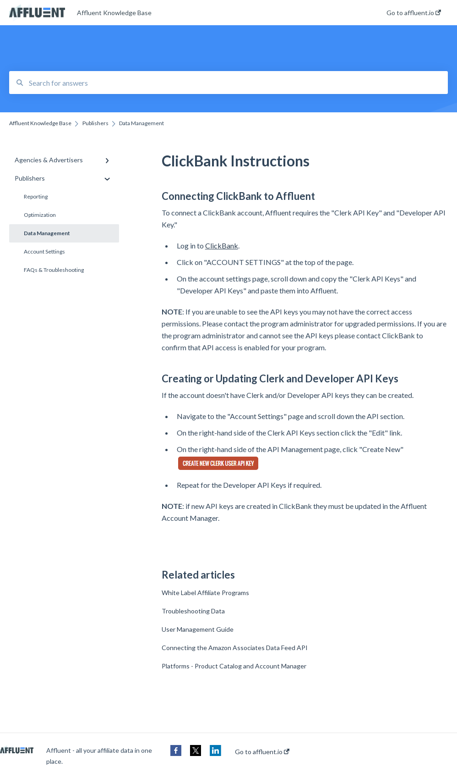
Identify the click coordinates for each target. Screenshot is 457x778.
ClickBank (221, 245)
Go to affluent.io (262, 752)
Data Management (47, 233)
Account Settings (44, 251)
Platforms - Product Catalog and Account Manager (234, 666)
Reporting (36, 196)
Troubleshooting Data (193, 611)
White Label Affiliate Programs (205, 592)
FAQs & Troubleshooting (54, 269)
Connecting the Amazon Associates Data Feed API (235, 647)
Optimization (40, 214)
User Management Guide (198, 629)
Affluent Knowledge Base (114, 13)
